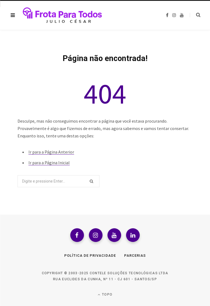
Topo (105, 295)
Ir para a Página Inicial (49, 162)
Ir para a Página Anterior (51, 152)
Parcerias (135, 255)
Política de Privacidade (90, 255)
